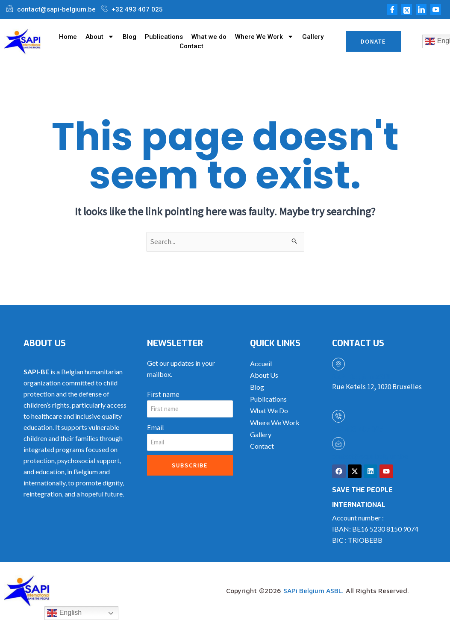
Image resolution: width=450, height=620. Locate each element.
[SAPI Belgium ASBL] (338, 364)
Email (155, 428)
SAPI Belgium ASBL (362, 377)
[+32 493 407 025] (338, 416)
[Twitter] (406, 9)
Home (68, 37)
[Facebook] (392, 9)
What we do (208, 37)
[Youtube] (435, 9)
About (99, 36)
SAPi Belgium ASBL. (314, 591)
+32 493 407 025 (357, 429)
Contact (191, 46)
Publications (164, 37)
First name (163, 394)
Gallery (313, 37)
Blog (129, 37)
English (64, 613)
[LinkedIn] (421, 9)
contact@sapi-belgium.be (370, 457)
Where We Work (264, 36)
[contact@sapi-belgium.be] (338, 443)
